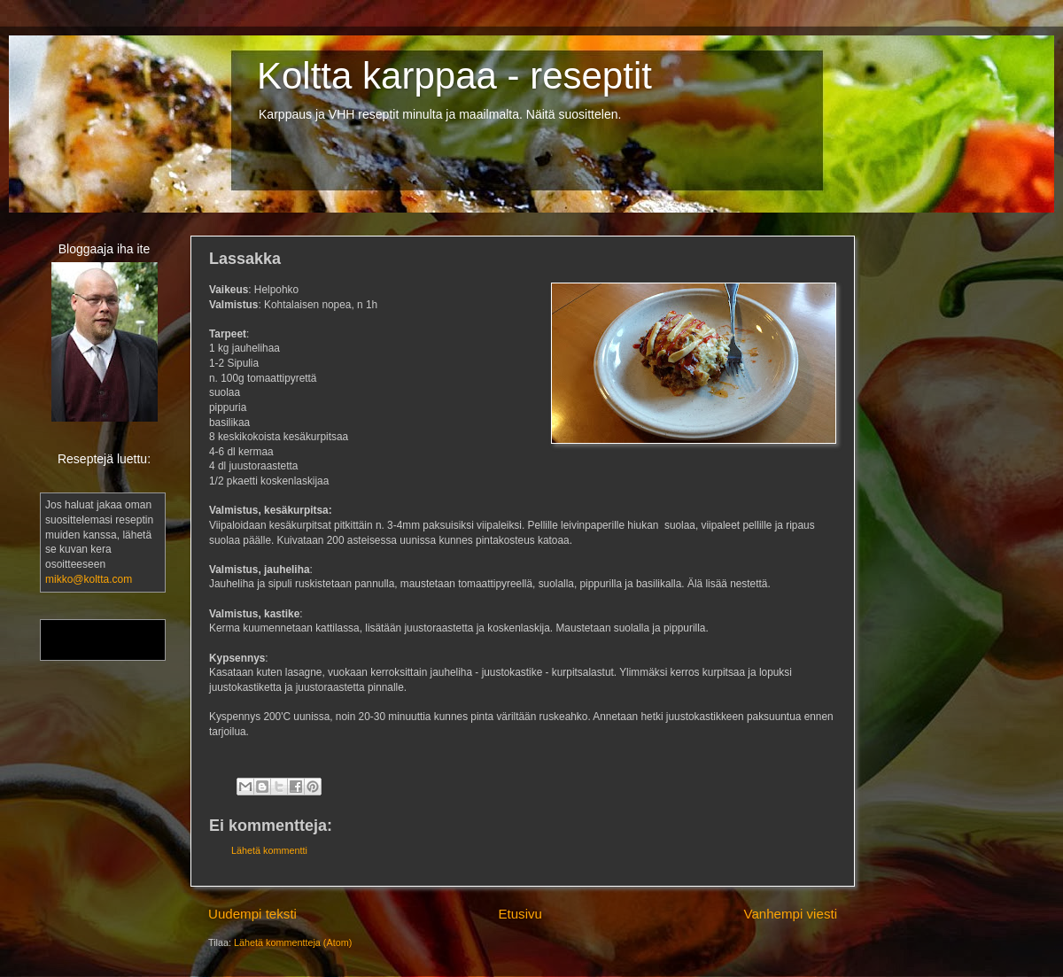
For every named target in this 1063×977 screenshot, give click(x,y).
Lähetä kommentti (269, 850)
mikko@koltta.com (88, 579)
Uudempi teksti (252, 913)
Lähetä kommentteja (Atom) (293, 942)
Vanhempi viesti (790, 913)
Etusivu (520, 913)
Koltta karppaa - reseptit (454, 76)
